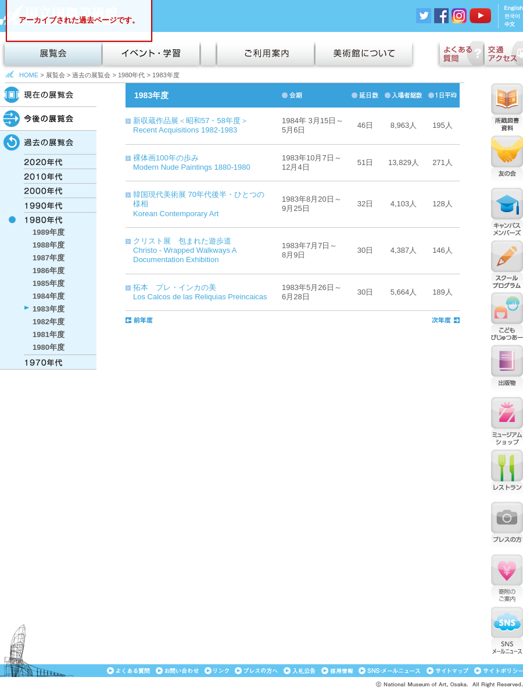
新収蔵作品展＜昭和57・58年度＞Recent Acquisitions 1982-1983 (190, 125)
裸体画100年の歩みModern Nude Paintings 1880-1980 (191, 162)
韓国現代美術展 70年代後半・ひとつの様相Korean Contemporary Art (198, 204)
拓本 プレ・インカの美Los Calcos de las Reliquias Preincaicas (200, 292)
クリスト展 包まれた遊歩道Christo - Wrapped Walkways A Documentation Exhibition (185, 250)
